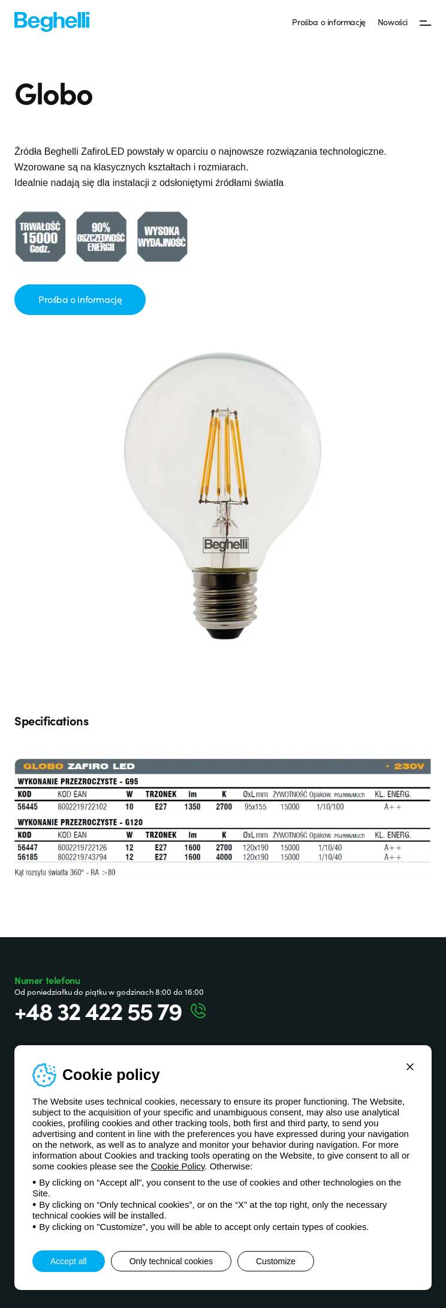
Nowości (393, 22)
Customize (276, 1261)
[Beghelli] (51, 21)
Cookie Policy (178, 1166)
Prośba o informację (328, 22)
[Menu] (426, 22)
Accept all (68, 1261)
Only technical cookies (171, 1261)
